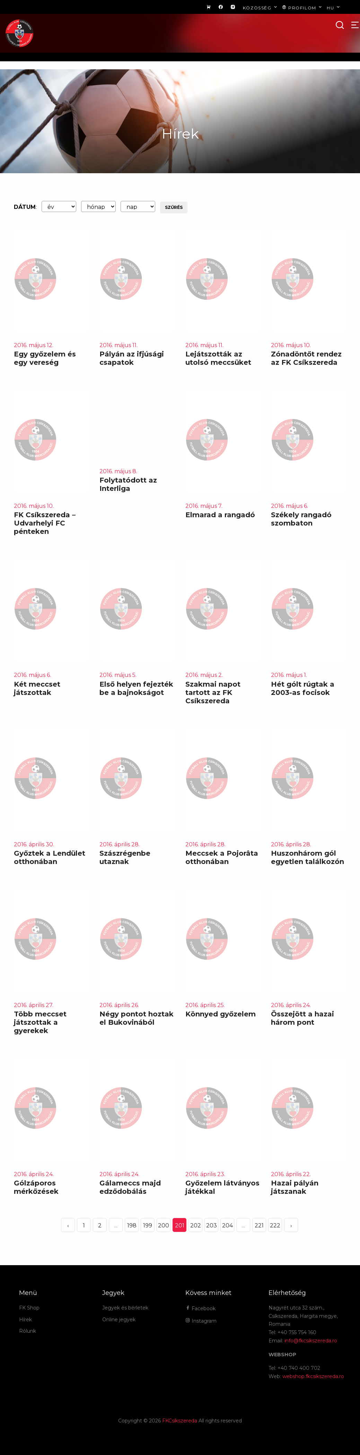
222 (275, 1225)
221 (259, 1225)
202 (195, 1225)
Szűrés (174, 207)
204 (227, 1225)
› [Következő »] (291, 1225)
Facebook (200, 1308)
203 (211, 1225)
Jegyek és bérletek (125, 1308)
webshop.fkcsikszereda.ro (313, 1376)
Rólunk (27, 1331)
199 (147, 1225)
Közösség (261, 7)
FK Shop (29, 1308)
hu (334, 7)
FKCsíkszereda (179, 1421)
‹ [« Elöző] (68, 1225)
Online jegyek (118, 1319)
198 (132, 1225)
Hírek (25, 1319)
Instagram (201, 1321)
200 (163, 1225)
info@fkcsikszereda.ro (310, 1341)
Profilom (302, 7)
